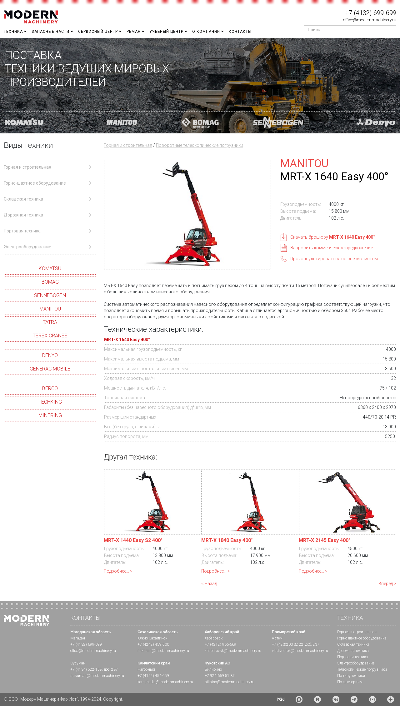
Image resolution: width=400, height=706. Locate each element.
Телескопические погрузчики (362, 669)
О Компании (206, 31)
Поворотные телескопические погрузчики (199, 145)
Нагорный (146, 669)
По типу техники (351, 676)
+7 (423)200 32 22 (287, 644)
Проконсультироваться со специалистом (334, 258)
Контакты (240, 31)
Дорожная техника (353, 651)
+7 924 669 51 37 (220, 676)
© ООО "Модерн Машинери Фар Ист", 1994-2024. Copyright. (63, 699)
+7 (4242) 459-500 (153, 644)
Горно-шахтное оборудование (361, 638)
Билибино (213, 669)
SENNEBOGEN (50, 295)
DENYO (50, 355)
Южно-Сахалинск (152, 638)
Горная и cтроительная (357, 632)
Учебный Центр (166, 31)
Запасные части (50, 31)
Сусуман (77, 663)
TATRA (50, 322)
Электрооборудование (355, 663)
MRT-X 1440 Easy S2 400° (133, 540)
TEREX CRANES (50, 336)
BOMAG (50, 282)
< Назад (209, 583)
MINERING (50, 415)
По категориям (349, 682)
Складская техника (353, 644)
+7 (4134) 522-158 (86, 669)
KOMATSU (50, 268)
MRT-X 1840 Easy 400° (227, 540)
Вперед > (387, 583)
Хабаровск (213, 638)
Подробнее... (116, 571)
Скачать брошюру (332, 237)
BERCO (50, 388)
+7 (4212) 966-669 (220, 644)
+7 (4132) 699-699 (370, 13)
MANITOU (50, 309)
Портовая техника (352, 657)
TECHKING (50, 402)
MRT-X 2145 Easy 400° (324, 540)
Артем (277, 638)
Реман (134, 31)
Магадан (77, 638)
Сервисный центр (98, 31)
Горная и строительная (128, 145)
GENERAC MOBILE (50, 369)
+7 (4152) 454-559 (153, 676)
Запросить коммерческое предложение (331, 247)
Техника (13, 31)
